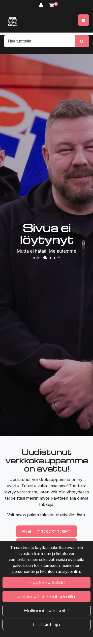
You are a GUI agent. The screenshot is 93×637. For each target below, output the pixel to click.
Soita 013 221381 (46, 531)
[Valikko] (83, 20)
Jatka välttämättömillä (46, 596)
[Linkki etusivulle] (13, 21)
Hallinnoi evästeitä (46, 610)
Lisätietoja (46, 624)
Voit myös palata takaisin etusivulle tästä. (46, 514)
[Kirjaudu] (41, 5)
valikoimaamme (52, 485)
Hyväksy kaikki (46, 582)
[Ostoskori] (51, 5)
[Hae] (39, 41)
